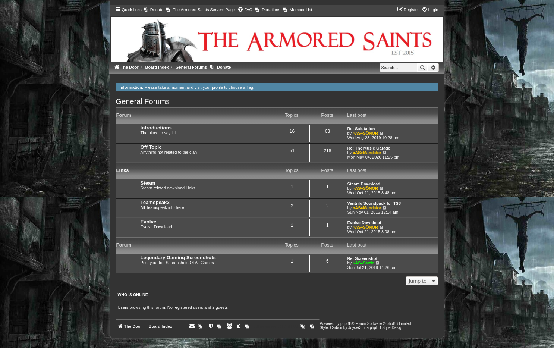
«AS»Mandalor (367, 152)
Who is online (133, 294)
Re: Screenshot (362, 258)
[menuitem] (153, 9)
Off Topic (151, 147)
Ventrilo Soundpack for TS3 (374, 203)
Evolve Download (364, 222)
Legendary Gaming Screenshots (178, 257)
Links (122, 170)
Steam (148, 183)
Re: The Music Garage (368, 148)
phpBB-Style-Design (386, 328)
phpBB (346, 324)
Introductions (156, 128)
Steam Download (363, 184)
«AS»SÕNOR (365, 133)
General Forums (143, 101)
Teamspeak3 (155, 202)
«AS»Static (363, 263)
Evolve (149, 222)
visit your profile (209, 87)
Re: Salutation (361, 128)
